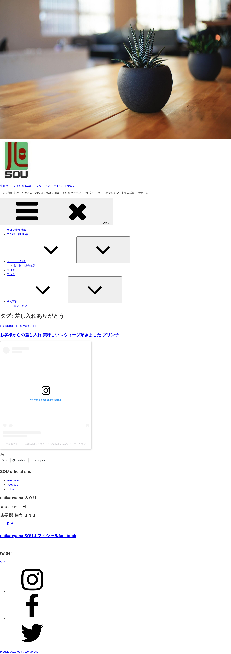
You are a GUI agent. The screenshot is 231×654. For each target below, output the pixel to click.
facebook (12, 484)
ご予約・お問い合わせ (20, 234)
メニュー (56, 211)
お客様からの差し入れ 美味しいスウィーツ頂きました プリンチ (59, 334)
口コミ (11, 274)
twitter (10, 489)
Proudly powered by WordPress (19, 651)
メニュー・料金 (41, 261)
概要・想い (20, 305)
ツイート (5, 562)
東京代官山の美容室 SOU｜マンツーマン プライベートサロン (37, 185)
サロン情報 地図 (16, 229)
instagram (13, 480)
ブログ (11, 270)
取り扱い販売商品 (24, 265)
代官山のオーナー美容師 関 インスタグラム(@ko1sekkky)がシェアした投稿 (46, 444)
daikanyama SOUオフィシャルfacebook (38, 535)
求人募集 (37, 301)
